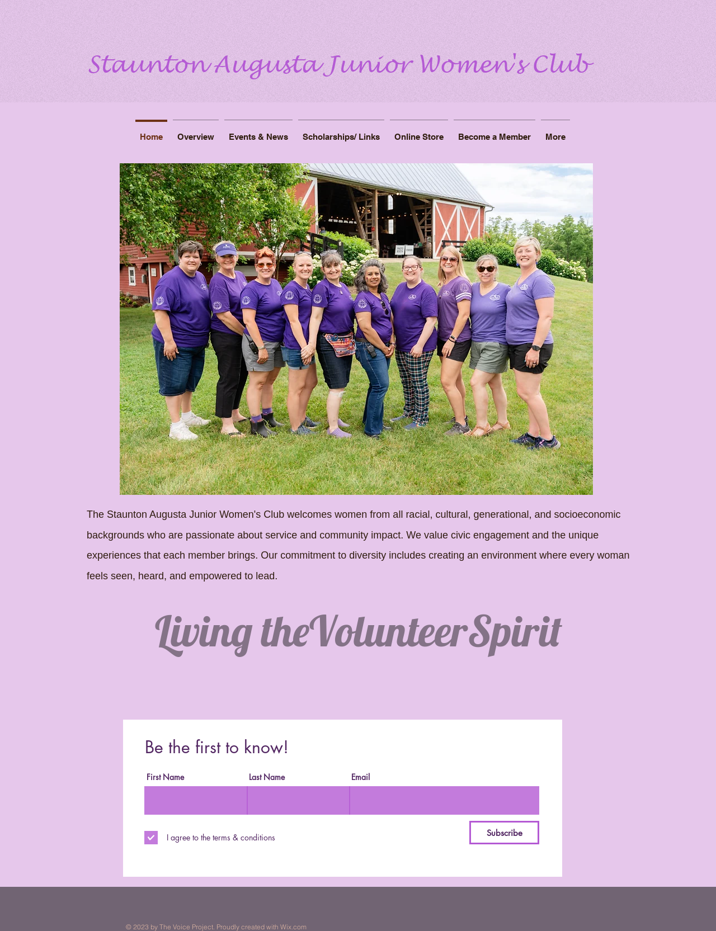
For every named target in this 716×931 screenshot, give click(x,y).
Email (360, 777)
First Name (165, 777)
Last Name (267, 777)
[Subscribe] (504, 832)
